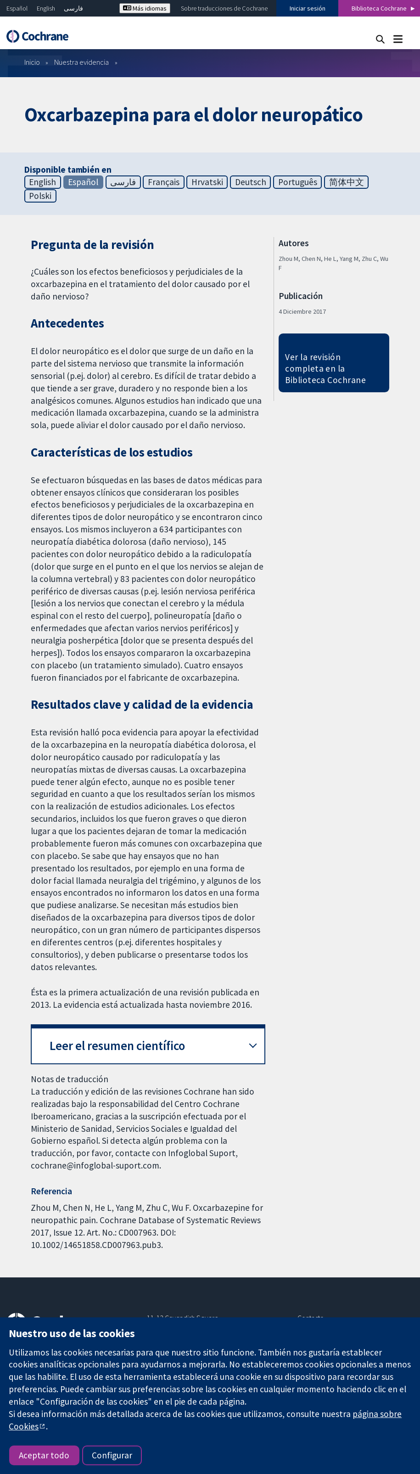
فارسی (73, 8)
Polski (40, 195)
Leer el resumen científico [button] (117, 1045)
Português (297, 181)
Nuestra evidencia (81, 62)
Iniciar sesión (307, 8)
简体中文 (346, 181)
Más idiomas (145, 8)
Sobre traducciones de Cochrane (224, 8)
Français (163, 181)
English (46, 8)
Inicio (32, 62)
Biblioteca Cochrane (379, 8)
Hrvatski (207, 181)
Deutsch (250, 181)
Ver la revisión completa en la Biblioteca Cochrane (325, 368)
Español (17, 8)
